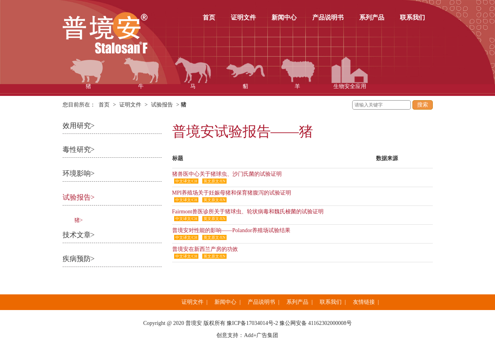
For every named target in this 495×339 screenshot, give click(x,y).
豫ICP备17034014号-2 (252, 323)
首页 (209, 17)
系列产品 (371, 17)
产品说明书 (328, 17)
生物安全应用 (349, 73)
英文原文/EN (214, 181)
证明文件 (243, 17)
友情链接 (364, 302)
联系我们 (412, 17)
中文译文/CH (186, 181)
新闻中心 (284, 17)
